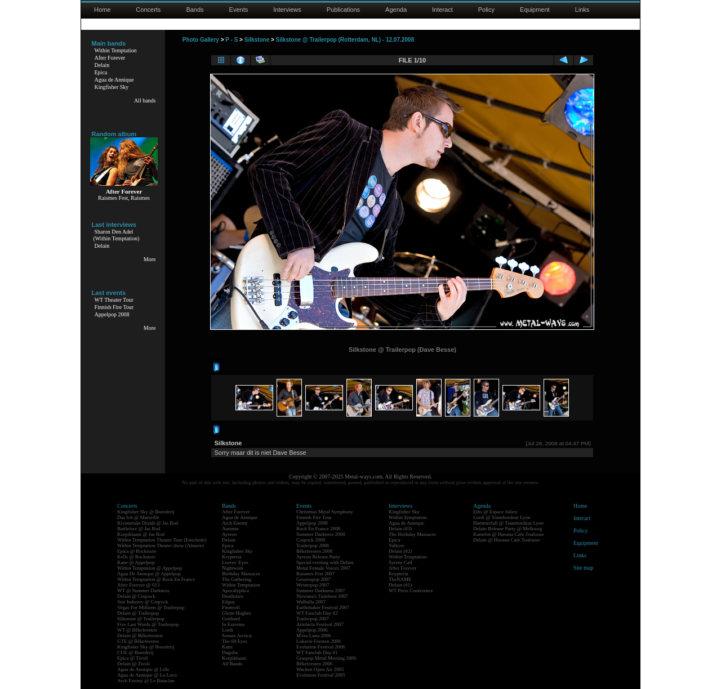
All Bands (232, 663)
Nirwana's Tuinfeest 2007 (322, 596)
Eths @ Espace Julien (495, 511)
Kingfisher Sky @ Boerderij (146, 511)
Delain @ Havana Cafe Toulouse (506, 540)
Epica (101, 72)
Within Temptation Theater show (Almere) (160, 545)
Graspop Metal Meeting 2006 (326, 658)
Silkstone (256, 40)
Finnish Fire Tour (114, 307)
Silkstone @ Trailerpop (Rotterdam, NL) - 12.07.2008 (345, 40)
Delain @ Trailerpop (138, 613)
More (150, 259)
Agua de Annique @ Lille (143, 669)
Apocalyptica (235, 590)
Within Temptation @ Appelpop (149, 568)
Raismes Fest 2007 (315, 573)
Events (238, 9)
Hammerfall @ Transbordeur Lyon (508, 523)
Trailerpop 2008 (312, 545)
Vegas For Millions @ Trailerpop (150, 607)
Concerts (148, 9)
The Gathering (236, 579)
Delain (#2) (400, 551)
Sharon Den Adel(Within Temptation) (117, 235)
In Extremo (233, 624)
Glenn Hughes (236, 613)
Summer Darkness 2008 (320, 534)
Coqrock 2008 (310, 540)
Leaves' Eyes (235, 562)
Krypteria (231, 557)
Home (102, 9)
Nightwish (232, 568)
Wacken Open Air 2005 (320, 669)
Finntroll (231, 607)
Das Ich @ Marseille (138, 517)
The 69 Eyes (234, 641)
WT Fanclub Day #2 (317, 613)
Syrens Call (400, 562)
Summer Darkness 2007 (320, 590)
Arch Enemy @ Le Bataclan (146, 680)
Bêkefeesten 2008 (314, 551)
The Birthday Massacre (412, 534)
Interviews (287, 9)
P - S (231, 40)
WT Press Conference (411, 590)
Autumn (230, 528)
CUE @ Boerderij (135, 652)
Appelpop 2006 (312, 630)
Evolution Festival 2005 (320, 675)
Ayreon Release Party (318, 557)
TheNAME (400, 579)
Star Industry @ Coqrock (142, 602)
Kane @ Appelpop (136, 562)
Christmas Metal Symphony (324, 511)
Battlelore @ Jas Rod (139, 528)
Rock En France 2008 (318, 528)
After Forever (110, 58)
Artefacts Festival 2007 (320, 624)
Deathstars (232, 596)
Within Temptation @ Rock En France (156, 579)
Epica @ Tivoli (132, 658)
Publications (343, 9)
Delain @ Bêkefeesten (140, 635)
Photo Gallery (201, 40)
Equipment (535, 9)
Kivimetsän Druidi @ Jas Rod (147, 523)
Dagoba (230, 652)
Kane (227, 647)
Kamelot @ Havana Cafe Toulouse (508, 534)
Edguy (228, 602)
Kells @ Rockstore (136, 557)
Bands (194, 9)
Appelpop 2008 (112, 314)
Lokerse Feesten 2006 (318, 641)
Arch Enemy (235, 523)
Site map (583, 568)
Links (582, 9)
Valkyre (396, 545)
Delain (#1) (400, 585)
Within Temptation (116, 50)
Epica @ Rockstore (137, 551)
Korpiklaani (234, 658)
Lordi (227, 630)
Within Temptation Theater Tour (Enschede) (162, 540)
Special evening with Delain (325, 562)
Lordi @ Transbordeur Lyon (502, 517)
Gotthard (231, 618)
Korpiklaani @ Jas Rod (140, 534)
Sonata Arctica (237, 635)
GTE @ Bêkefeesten (138, 641)
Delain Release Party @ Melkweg (507, 528)
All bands (145, 100)
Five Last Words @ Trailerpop (148, 624)
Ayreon (229, 534)
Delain (102, 65)
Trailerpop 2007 (312, 618)
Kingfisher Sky (112, 87)
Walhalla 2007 (311, 602)
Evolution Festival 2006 (320, 647)
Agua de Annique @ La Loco (147, 675)
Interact (442, 9)
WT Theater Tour (114, 300)
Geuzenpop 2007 (313, 579)
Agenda (396, 9)
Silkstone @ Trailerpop (140, 618)
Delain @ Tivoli (133, 663)
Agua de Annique (114, 80)
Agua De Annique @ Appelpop (149, 573)
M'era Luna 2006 (313, 635)
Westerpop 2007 (313, 585)
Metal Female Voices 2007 (323, 568)
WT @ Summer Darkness (143, 590)
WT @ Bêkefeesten (137, 630)
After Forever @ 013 (138, 585)
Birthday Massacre (241, 573)
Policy (486, 9)
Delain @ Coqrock (136, 596)
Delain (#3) (400, 528)
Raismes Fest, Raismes (124, 198)
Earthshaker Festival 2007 (322, 607)
